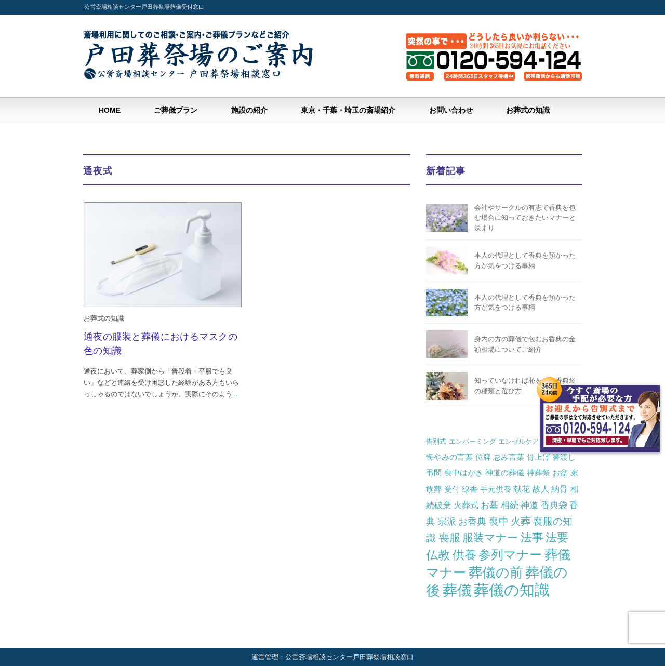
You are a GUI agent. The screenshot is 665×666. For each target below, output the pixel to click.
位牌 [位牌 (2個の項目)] (483, 456)
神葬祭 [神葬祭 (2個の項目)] (538, 472)
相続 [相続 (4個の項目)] (509, 505)
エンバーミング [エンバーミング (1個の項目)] (472, 441)
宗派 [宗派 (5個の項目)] (446, 521)
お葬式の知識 (528, 110)
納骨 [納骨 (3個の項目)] (559, 489)
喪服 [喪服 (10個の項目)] (449, 537)
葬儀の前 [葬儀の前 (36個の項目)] (496, 572)
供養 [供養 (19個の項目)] (464, 555)
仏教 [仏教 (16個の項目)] (438, 555)
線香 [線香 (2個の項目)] (469, 489)
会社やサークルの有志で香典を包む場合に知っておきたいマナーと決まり (525, 218)
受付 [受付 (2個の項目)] (452, 489)
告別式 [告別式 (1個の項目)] (436, 441)
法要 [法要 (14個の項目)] (557, 537)
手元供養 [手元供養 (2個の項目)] (495, 489)
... (235, 394)
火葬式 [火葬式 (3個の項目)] (466, 505)
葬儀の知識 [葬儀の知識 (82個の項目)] (512, 589)
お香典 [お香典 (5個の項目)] (472, 521)
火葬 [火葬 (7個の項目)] (520, 521)
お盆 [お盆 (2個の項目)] (560, 472)
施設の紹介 (249, 110)
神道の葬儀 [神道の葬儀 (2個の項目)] (504, 472)
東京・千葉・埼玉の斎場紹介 (348, 110)
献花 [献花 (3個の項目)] (521, 489)
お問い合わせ (451, 110)
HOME (110, 110)
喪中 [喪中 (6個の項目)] (499, 521)
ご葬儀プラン (175, 110)
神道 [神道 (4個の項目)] (529, 505)
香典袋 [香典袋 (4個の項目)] (554, 505)
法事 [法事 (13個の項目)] (532, 537)
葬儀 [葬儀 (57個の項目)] (457, 590)
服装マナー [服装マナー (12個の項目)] (490, 537)
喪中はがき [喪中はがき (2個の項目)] (463, 472)
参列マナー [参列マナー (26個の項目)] (510, 555)
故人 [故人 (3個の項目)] (541, 489)
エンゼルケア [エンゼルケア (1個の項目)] (518, 441)
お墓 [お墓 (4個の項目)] (489, 505)
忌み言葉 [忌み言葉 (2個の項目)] (508, 456)
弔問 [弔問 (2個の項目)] (434, 472)
